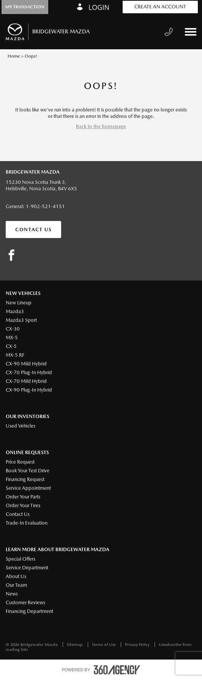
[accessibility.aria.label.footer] (117, 669)
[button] (25, 7)
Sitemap (75, 644)
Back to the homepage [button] (101, 126)
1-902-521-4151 (45, 206)
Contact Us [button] (33, 229)
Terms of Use (104, 644)
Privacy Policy (138, 644)
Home (14, 56)
